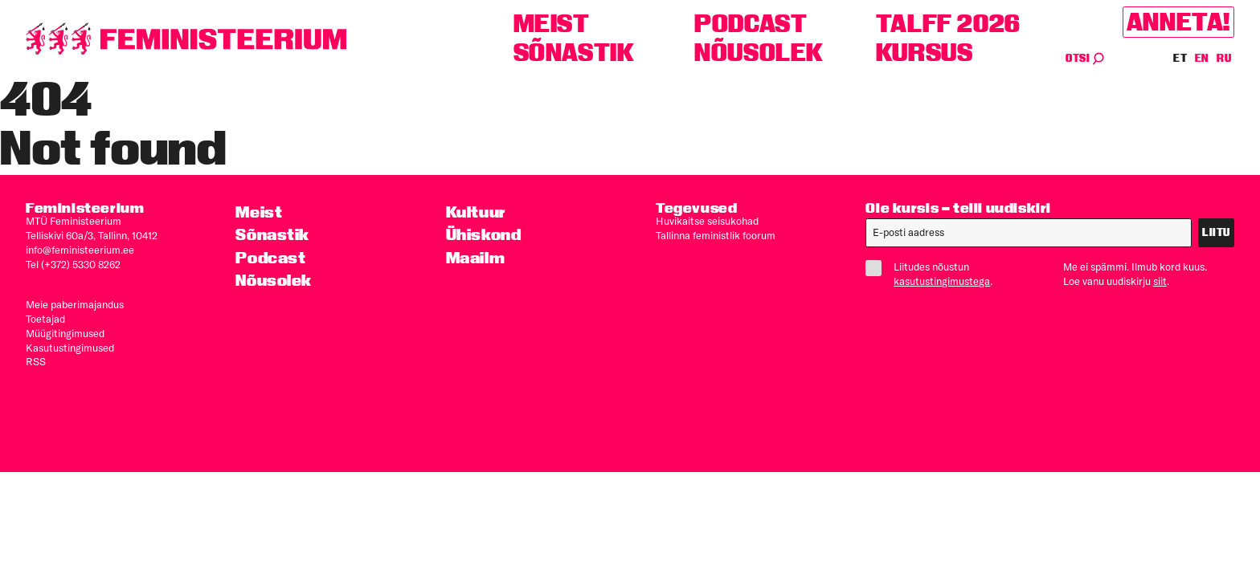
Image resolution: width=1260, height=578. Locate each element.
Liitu (1216, 232)
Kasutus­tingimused (70, 347)
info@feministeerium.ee (80, 249)
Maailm (475, 257)
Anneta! (1178, 22)
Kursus (924, 53)
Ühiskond (484, 234)
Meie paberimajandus (75, 304)
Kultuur (475, 212)
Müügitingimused (65, 333)
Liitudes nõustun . (935, 273)
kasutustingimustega (942, 281)
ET (1180, 58)
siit (1160, 281)
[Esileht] (186, 38)
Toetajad (45, 318)
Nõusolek (759, 53)
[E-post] (1028, 232)
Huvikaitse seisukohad (707, 220)
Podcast (750, 24)
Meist (551, 24)
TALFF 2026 (948, 24)
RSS (36, 361)
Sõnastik (574, 53)
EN (1202, 58)
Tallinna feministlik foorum (715, 235)
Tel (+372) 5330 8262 (73, 264)
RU (1224, 58)
